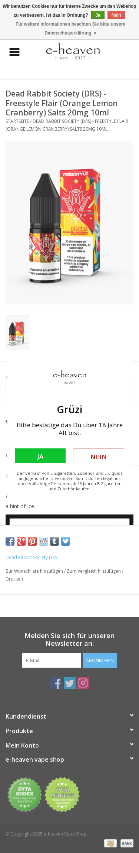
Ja (40, 456)
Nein (98, 456)
